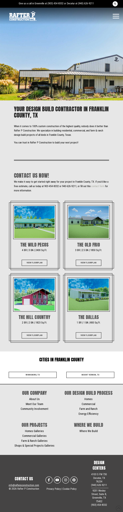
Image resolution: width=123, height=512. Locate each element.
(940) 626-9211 (86, 3)
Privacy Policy (53, 488)
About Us (34, 399)
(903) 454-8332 (55, 3)
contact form (97, 186)
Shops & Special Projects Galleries (34, 445)
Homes (88, 399)
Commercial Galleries (34, 435)
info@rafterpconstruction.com (24, 485)
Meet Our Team (34, 404)
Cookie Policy (70, 488)
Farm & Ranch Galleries (34, 440)
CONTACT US (24, 479)
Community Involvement (34, 408)
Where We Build (88, 431)
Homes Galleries (34, 431)
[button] (115, 3)
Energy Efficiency (88, 413)
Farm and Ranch (88, 408)
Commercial (88, 404)
